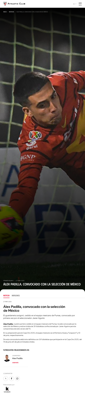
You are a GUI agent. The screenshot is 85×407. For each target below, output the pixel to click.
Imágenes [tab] (16, 295)
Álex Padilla (8, 324)
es (74, 4)
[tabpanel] (42, 347)
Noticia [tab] (6, 295)
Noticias (11, 11)
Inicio (5, 11)
